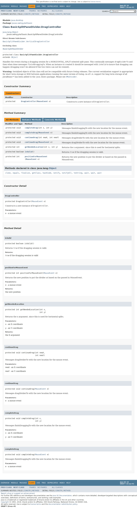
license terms (95, 2)
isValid (28, 152)
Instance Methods (31, 120)
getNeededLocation (34, 147)
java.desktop (17, 20)
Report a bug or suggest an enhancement (18, 493)
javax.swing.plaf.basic (22, 23)
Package (23, 6)
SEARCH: (105, 11)
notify (56, 173)
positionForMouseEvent (36, 156)
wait (86, 173)
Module (14, 6)
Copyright (5, 502)
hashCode (47, 173)
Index (62, 6)
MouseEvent (42, 101)
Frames (32, 11)
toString (78, 173)
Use (38, 6)
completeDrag (31, 128)
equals (16, 173)
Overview (5, 6)
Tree (44, 6)
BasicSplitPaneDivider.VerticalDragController (26, 41)
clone (8, 173)
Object (14, 57)
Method (35, 14)
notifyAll (67, 173)
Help (68, 6)
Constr (27, 14)
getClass (36, 173)
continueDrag (31, 137)
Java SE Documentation (62, 496)
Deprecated (52, 6)
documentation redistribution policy (62, 504)
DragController (28, 101)
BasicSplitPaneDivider (13, 49)
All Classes (57, 11)
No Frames (42, 11)
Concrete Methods (54, 120)
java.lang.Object (10, 32)
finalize (25, 173)
